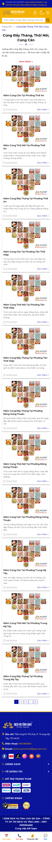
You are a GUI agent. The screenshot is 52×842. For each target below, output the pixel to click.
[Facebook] (4, 756)
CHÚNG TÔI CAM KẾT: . (27, 3)
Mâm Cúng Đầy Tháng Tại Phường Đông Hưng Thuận (23, 412)
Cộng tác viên (32, 837)
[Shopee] (31, 756)
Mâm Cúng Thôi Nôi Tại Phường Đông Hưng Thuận (24, 465)
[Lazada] (38, 756)
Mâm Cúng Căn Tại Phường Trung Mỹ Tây (24, 572)
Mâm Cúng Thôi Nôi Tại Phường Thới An (24, 147)
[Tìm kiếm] (47, 20)
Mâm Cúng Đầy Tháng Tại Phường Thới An (25, 200)
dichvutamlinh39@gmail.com (30, 749)
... (30, 702)
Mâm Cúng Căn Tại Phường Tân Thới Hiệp (24, 253)
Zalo (45, 837)
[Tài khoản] (35, 12)
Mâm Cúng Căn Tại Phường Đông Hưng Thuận (26, 518)
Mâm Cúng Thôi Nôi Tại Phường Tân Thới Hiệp (24, 306)
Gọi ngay (19, 837)
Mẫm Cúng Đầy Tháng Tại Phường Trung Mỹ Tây (23, 678)
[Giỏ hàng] (42, 12)
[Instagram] (24, 756)
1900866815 (25, 743)
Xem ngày (6, 837)
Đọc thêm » (43, 109)
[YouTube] (11, 756)
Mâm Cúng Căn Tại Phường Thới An (23, 95)
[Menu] (48, 12)
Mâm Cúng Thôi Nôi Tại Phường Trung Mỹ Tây (25, 625)
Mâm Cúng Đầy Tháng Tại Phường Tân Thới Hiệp (25, 359)
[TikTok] (18, 756)
